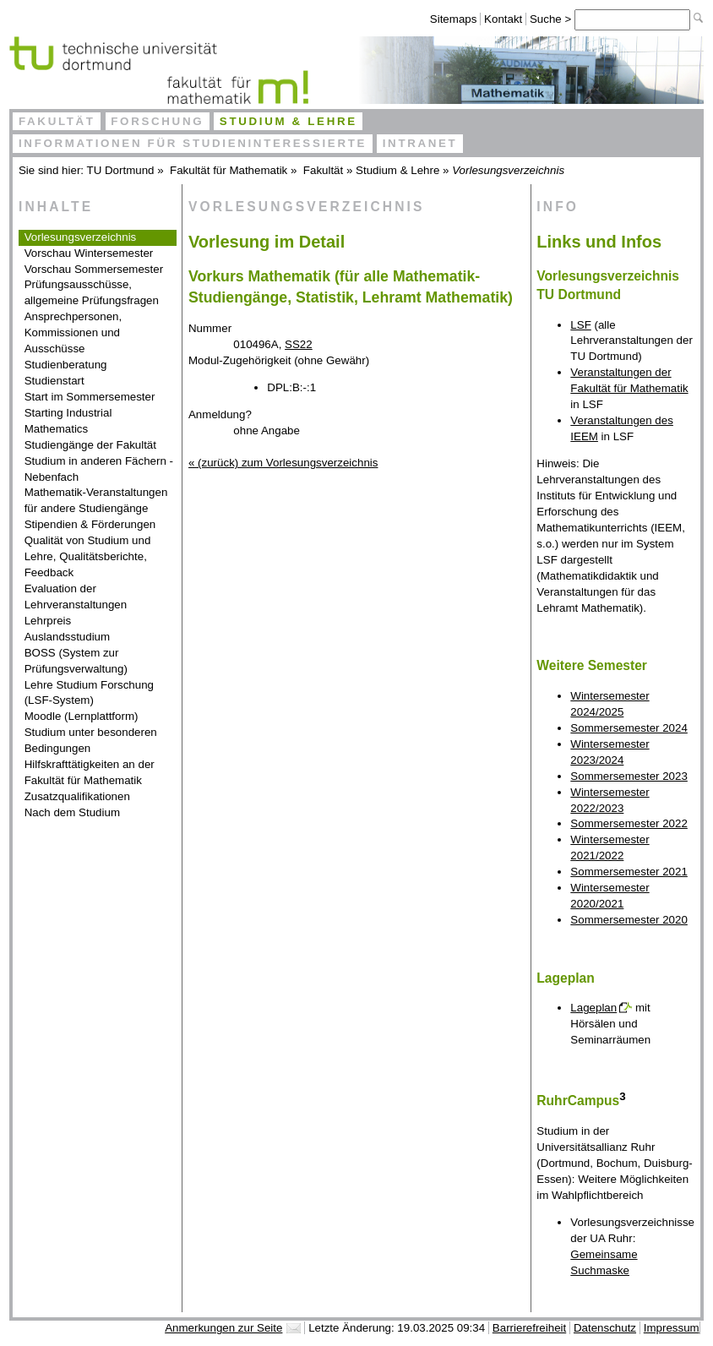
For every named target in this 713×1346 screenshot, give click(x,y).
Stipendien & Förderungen (90, 524)
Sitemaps (453, 19)
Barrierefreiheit (529, 1327)
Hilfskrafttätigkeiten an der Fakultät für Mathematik (89, 772)
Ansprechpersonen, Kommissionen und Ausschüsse (73, 332)
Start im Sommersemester (89, 396)
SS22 (299, 344)
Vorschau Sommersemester (93, 269)
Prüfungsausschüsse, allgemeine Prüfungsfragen (91, 292)
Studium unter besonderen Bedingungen (90, 740)
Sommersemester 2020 (629, 919)
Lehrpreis (48, 620)
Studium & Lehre (288, 121)
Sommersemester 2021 (629, 871)
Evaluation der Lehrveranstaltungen (76, 596)
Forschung (157, 121)
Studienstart (54, 380)
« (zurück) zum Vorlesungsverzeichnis (283, 462)
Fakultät (57, 121)
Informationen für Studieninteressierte (193, 143)
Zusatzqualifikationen (77, 796)
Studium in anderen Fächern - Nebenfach (98, 469)
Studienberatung (65, 364)
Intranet (420, 143)
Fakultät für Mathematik (228, 170)
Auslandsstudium (67, 636)
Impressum (671, 1327)
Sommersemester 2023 (629, 776)
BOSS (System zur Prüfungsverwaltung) (76, 660)
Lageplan (593, 1007)
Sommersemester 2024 (629, 728)
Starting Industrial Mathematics (68, 420)
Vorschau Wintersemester (89, 253)
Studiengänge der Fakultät (90, 445)
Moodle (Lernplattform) (81, 716)
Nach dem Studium (72, 812)
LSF (580, 325)
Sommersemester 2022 (629, 823)
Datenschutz (605, 1327)
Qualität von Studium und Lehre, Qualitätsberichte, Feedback (87, 556)
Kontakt (503, 19)
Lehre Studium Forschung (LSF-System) (89, 692)
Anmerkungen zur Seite (223, 1327)
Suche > (552, 19)
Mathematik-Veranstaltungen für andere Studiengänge (96, 500)
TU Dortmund (121, 170)
